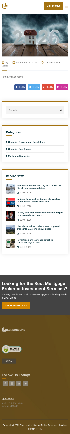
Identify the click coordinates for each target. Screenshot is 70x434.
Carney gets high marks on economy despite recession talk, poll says (40, 214)
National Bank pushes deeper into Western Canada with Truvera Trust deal (38, 200)
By (5, 62)
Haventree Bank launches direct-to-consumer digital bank (35, 241)
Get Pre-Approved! (16, 305)
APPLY (8, 362)
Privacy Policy (35, 428)
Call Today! (53, 5)
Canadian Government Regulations (26, 142)
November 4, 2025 (25, 62)
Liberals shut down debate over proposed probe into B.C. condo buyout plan (38, 227)
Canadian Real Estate (19, 149)
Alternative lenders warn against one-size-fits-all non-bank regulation (39, 186)
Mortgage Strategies (19, 156)
